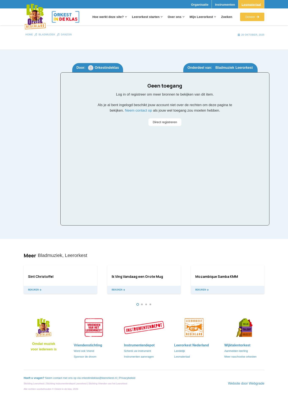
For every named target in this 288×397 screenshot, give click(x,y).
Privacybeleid (127, 377)
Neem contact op (138, 110)
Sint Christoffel (40, 276)
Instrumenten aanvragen (139, 356)
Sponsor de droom (85, 356)
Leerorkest (244, 67)
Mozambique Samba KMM (216, 276)
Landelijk (179, 350)
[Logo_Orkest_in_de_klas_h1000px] (65, 17)
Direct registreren (165, 122)
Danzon (66, 34)
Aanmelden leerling (236, 350)
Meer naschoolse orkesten (240, 356)
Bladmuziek (46, 34)
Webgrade (256, 383)
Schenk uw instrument (137, 350)
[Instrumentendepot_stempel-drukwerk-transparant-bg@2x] (144, 328)
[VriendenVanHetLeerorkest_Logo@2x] (94, 328)
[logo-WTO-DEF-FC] (244, 328)
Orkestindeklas (107, 67)
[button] (125, 16)
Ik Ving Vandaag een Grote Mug (137, 276)
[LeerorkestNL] (194, 328)
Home (29, 34)
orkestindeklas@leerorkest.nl (99, 377)
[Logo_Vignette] (35, 17)
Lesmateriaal (182, 356)
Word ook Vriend (84, 350)
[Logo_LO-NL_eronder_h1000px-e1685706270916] (44, 328)
